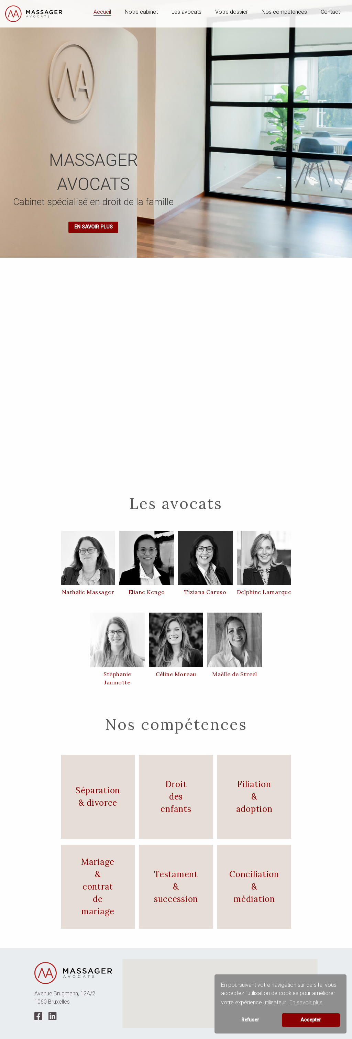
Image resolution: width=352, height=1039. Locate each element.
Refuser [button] (250, 1020)
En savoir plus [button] (305, 1002)
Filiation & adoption (254, 796)
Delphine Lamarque (264, 592)
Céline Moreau (176, 674)
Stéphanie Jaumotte (117, 678)
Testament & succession (176, 886)
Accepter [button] (310, 1020)
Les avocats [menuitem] (186, 12)
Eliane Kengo (147, 592)
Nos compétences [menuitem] (284, 12)
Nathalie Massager (88, 592)
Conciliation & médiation (254, 886)
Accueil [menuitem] (102, 12)
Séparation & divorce (98, 796)
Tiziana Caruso (205, 592)
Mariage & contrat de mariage (97, 887)
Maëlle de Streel (234, 674)
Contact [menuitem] (330, 12)
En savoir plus (93, 227)
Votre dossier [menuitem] (231, 12)
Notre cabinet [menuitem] (141, 12)
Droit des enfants (176, 796)
